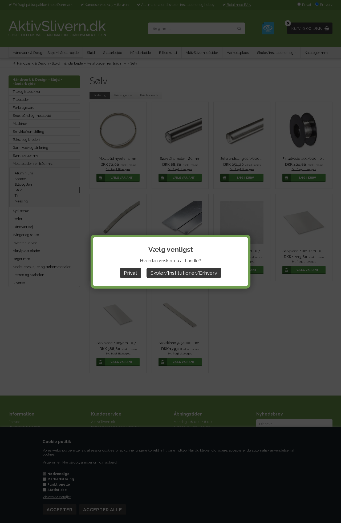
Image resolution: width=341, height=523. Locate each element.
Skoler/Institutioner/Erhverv (184, 273)
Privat (130, 273)
